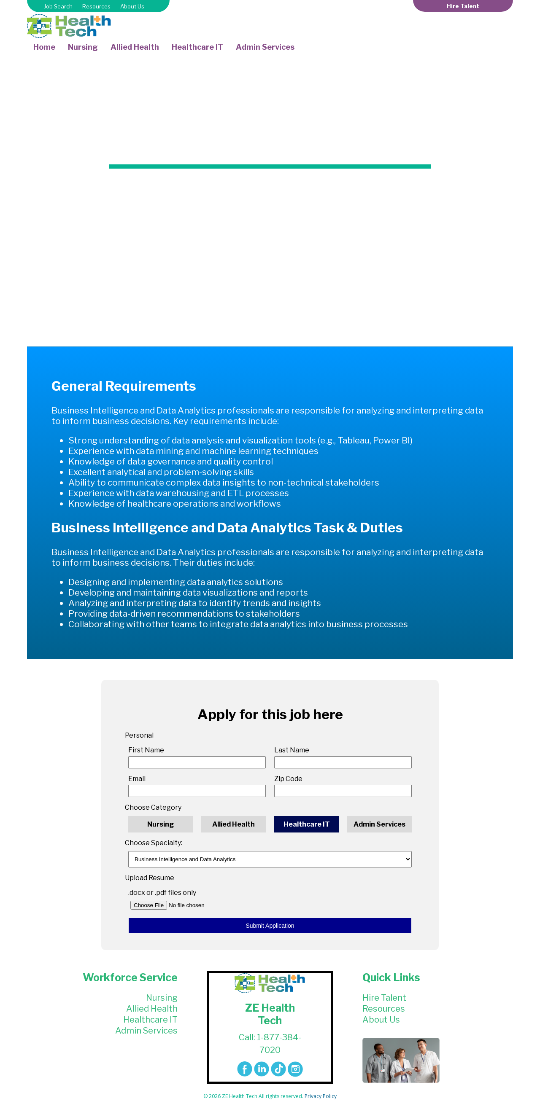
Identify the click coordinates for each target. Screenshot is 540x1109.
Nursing (83, 47)
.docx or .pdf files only (162, 893)
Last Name (291, 750)
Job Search (58, 6)
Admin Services (265, 47)
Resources (96, 6)
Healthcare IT (197, 47)
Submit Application (270, 925)
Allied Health (135, 47)
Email (137, 779)
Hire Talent (463, 6)
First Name (146, 750)
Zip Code (288, 779)
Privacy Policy (321, 1096)
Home (44, 47)
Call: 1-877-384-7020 (270, 1043)
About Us (132, 6)
